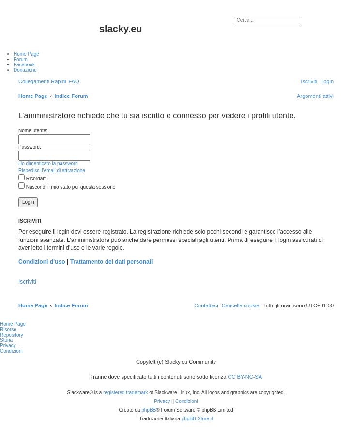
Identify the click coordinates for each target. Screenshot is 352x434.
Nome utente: (32, 130)
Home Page (13, 324)
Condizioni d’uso (41, 261)
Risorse (8, 329)
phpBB (148, 410)
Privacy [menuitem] (8, 345)
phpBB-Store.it (197, 418)
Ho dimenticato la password (48, 163)
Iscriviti (27, 281)
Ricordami (33, 178)
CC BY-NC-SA (245, 377)
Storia (6, 340)
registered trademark (125, 392)
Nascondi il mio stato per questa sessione (66, 187)
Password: (29, 147)
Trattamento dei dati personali (111, 261)
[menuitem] (73, 81)
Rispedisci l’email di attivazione (51, 170)
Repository (11, 335)
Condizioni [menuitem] (11, 351)
